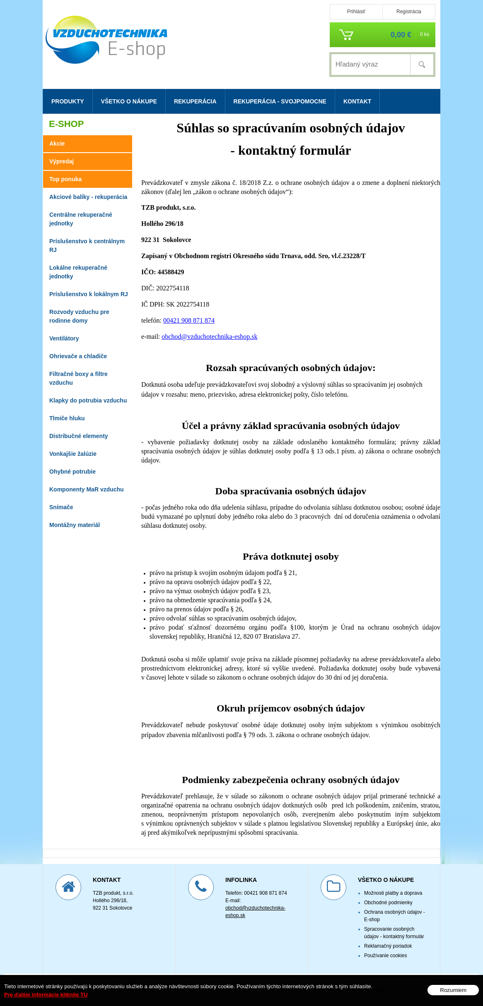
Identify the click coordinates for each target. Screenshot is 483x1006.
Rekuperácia (195, 101)
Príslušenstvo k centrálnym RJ (87, 245)
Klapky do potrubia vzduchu (88, 400)
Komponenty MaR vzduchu (86, 489)
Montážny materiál (74, 525)
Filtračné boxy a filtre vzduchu (78, 378)
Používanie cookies (385, 955)
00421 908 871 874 (189, 320)
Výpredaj (61, 161)
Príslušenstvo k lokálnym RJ (88, 294)
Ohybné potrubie (72, 471)
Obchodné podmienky (388, 902)
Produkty (67, 101)
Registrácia (408, 11)
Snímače (61, 507)
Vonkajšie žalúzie (73, 453)
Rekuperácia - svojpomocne (280, 101)
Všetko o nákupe (129, 101)
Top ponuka (65, 179)
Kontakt (357, 101)
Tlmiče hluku (67, 418)
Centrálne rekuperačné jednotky (80, 219)
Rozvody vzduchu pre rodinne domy (79, 316)
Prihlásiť (356, 11)
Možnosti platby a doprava (393, 893)
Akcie (57, 143)
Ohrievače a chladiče (78, 356)
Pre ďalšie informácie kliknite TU (46, 995)
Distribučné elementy (78, 436)
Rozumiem (453, 990)
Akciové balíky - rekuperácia (88, 197)
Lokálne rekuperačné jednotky (78, 272)
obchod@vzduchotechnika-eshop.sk (209, 336)
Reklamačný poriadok (388, 946)
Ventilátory (64, 338)
